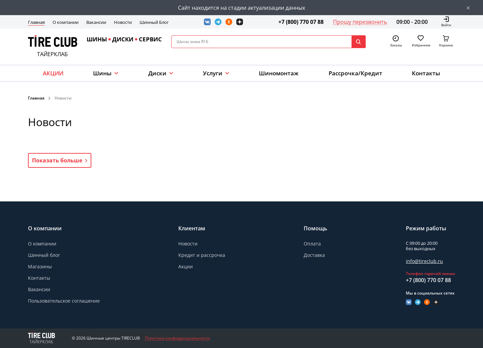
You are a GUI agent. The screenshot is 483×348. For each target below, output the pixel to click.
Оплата (312, 243)
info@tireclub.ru (424, 261)
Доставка (314, 255)
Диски (157, 73)
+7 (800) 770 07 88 (301, 22)
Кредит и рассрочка (201, 255)
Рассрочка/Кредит (355, 73)
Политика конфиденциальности (177, 338)
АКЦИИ (53, 73)
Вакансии (96, 22)
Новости (123, 22)
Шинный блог (44, 255)
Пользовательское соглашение (64, 301)
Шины (102, 73)
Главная (36, 22)
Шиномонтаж (279, 73)
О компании (66, 22)
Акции (185, 266)
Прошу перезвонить (360, 22)
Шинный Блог (154, 22)
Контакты (426, 73)
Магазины (40, 266)
